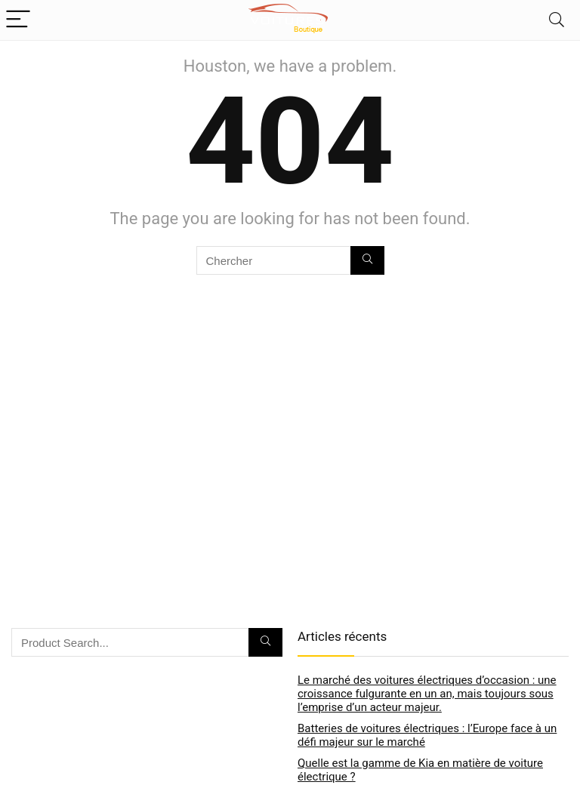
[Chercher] (367, 260)
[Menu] (18, 20)
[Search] (556, 20)
